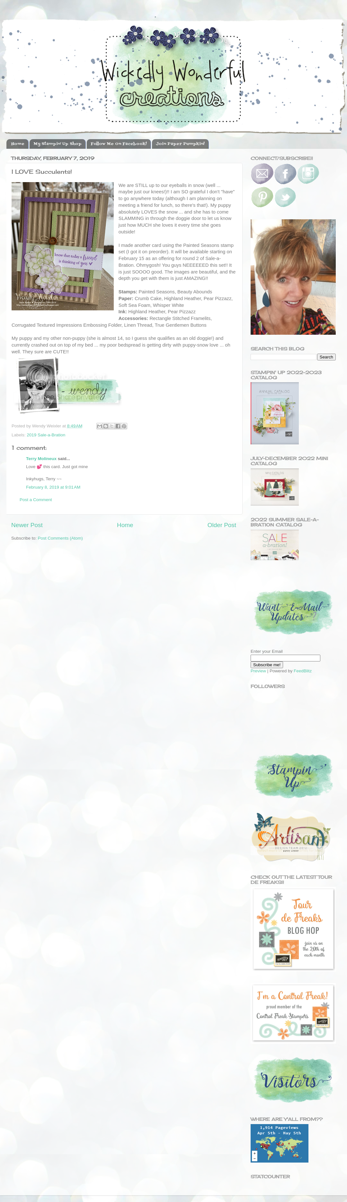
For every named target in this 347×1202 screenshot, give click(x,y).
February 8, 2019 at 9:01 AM (53, 487)
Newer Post (27, 525)
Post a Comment (36, 499)
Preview (258, 670)
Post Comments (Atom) (60, 538)
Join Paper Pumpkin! (180, 144)
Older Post (222, 525)
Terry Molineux (41, 458)
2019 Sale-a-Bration (46, 435)
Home (17, 144)
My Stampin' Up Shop (57, 144)
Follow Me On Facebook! (119, 144)
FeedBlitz (303, 670)
